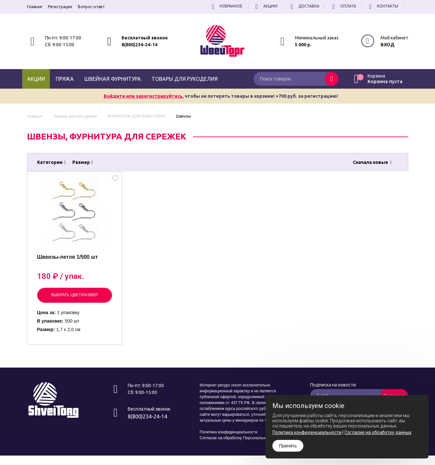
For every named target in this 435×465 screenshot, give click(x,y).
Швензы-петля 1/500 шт (67, 257)
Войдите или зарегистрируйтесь (143, 96)
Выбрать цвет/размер (74, 295)
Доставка (304, 6)
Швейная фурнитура (112, 79)
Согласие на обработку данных (378, 432)
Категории (51, 162)
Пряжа (65, 79)
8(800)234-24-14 (139, 44)
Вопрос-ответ (91, 7)
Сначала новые (372, 162)
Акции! (266, 6)
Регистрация (60, 7)
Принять (288, 445)
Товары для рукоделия (185, 79)
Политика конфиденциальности (228, 432)
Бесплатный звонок (145, 37)
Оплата (343, 6)
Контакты (382, 6)
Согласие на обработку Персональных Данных (242, 438)
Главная (34, 7)
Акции (36, 79)
